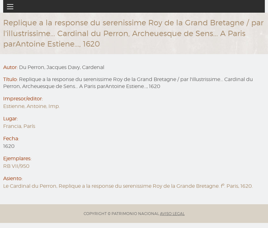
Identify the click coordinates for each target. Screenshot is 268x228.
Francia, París (19, 126)
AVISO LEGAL (172, 213)
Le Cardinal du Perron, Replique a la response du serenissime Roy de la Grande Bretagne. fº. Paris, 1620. (128, 186)
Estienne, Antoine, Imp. (31, 106)
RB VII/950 (16, 166)
